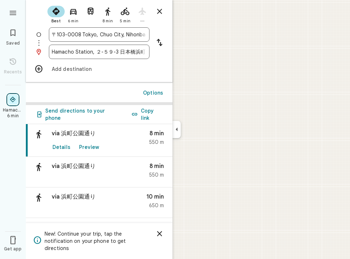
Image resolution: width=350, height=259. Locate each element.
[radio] (56, 13)
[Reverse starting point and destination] (159, 43)
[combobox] (99, 34)
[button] (99, 172)
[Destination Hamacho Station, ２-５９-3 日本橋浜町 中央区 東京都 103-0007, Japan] (99, 51)
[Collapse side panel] (176, 129)
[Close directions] (159, 11)
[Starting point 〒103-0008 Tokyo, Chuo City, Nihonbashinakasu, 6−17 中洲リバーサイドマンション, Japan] (99, 34)
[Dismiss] (159, 234)
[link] (99, 140)
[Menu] (13, 12)
